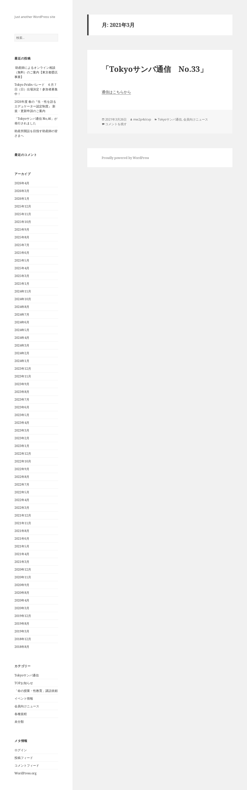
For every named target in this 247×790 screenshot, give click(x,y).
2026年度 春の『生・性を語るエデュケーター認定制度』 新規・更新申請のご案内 (35, 106)
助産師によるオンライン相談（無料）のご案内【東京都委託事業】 (36, 72)
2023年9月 (21, 384)
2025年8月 (21, 237)
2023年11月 (22, 376)
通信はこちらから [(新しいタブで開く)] (116, 91)
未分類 (19, 721)
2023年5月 (21, 415)
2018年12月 (22, 639)
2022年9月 (21, 469)
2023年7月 (21, 399)
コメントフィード (26, 765)
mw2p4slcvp (142, 119)
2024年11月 (22, 291)
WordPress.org (25, 773)
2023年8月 (21, 392)
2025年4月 (21, 268)
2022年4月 (21, 500)
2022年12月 (22, 453)
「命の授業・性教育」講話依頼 (36, 691)
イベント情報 (23, 698)
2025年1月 (21, 283)
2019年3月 (21, 631)
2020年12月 (22, 569)
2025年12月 (22, 206)
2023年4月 (21, 422)
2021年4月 (21, 554)
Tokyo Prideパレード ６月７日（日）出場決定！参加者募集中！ (36, 89)
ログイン (20, 750)
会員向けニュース (26, 706)
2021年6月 (21, 538)
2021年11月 (22, 523)
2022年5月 (21, 492)
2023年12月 (22, 368)
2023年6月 (21, 407)
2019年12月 (22, 616)
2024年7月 (21, 314)
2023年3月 (21, 430)
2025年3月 (21, 276)
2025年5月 (21, 260)
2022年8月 (21, 477)
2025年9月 (21, 229)
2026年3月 (21, 191)
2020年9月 (21, 585)
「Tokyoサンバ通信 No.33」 (154, 69)
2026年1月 (21, 198)
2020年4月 (21, 600)
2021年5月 (21, 546)
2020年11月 (22, 577)
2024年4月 (21, 338)
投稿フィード (23, 758)
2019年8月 (21, 623)
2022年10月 (22, 461)
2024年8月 (21, 307)
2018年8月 (21, 647)
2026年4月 (21, 183)
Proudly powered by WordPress (125, 158)
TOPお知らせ (23, 683)
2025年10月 (22, 222)
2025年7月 (21, 245)
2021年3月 (21, 562)
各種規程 (20, 714)
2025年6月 (21, 253)
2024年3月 (21, 345)
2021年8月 (21, 531)
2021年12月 (22, 515)
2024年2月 (21, 353)
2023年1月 (21, 446)
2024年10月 (22, 299)
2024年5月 (21, 330)
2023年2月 (21, 438)
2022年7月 (21, 484)
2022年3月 (21, 507)
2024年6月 (21, 322)
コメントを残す (116, 124)
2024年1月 (21, 361)
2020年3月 (21, 608)
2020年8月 (21, 592)
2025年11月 (22, 214)
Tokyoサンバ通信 (26, 675)
